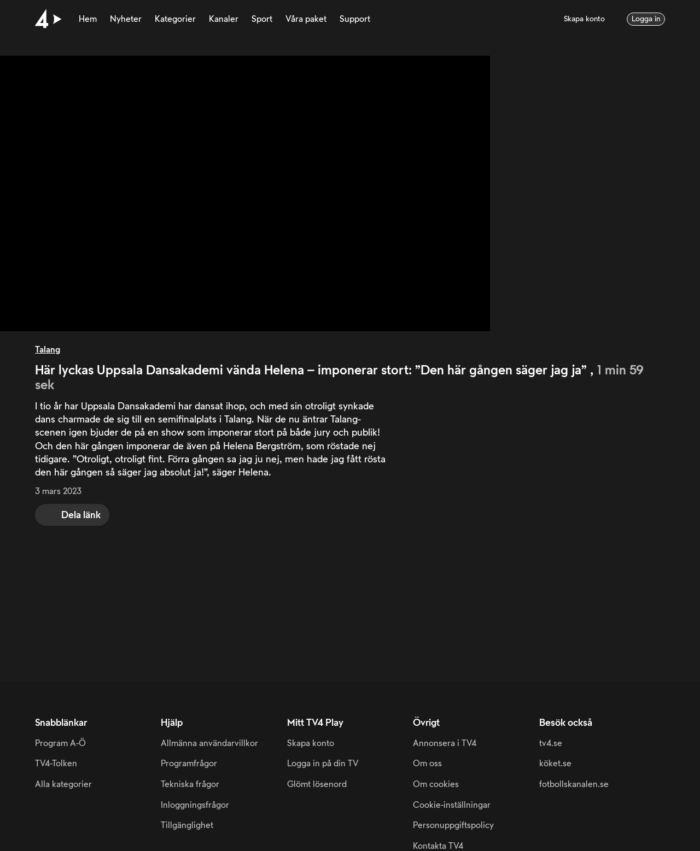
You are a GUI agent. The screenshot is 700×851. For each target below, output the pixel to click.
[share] (72, 515)
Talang (47, 350)
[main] (350, 340)
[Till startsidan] (48, 19)
